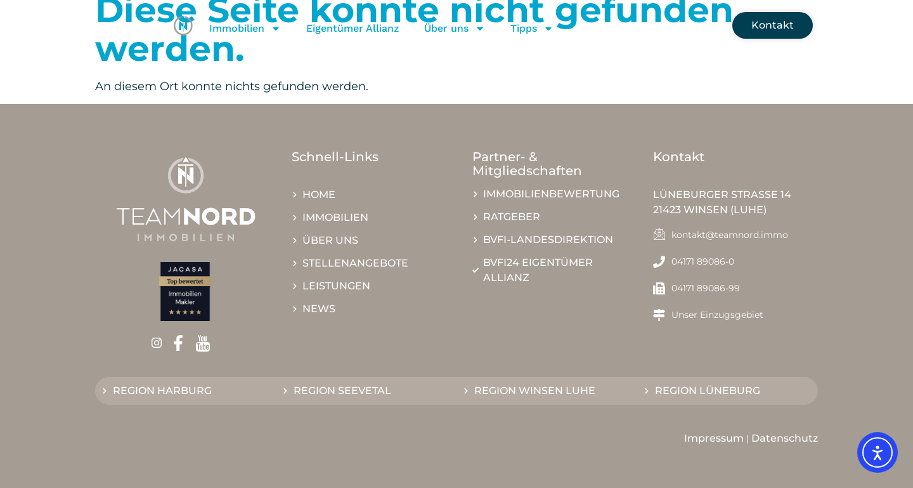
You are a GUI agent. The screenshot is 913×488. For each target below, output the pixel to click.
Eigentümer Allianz (352, 28)
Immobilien (245, 28)
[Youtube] (207, 343)
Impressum (714, 438)
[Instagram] (161, 343)
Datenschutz (784, 438)
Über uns (454, 28)
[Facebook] (182, 343)
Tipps (532, 28)
